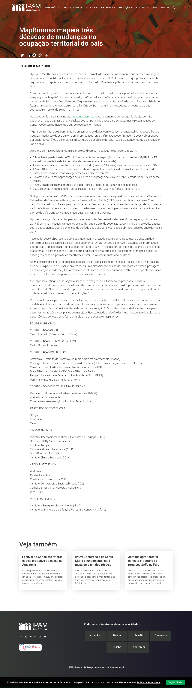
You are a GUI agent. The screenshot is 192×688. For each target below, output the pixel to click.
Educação (124, 7)
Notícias (90, 7)
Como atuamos (71, 7)
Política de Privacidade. (148, 682)
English (165, 7)
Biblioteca (107, 7)
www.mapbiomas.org (84, 116)
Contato (141, 7)
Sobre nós (51, 7)
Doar (154, 7)
